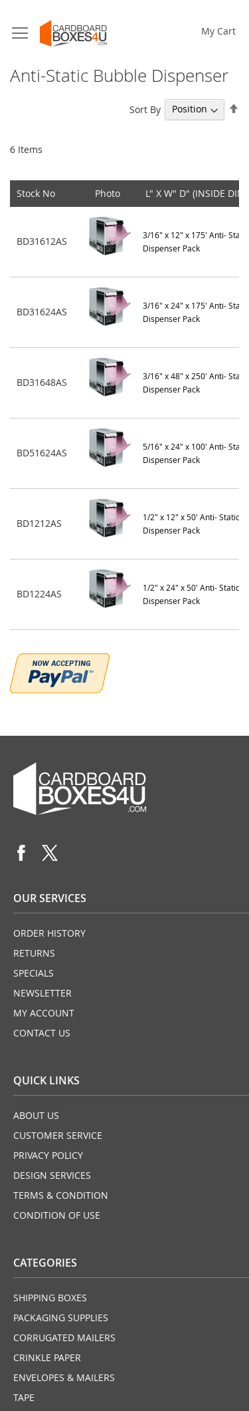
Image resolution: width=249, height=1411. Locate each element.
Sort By (145, 108)
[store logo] (73, 33)
